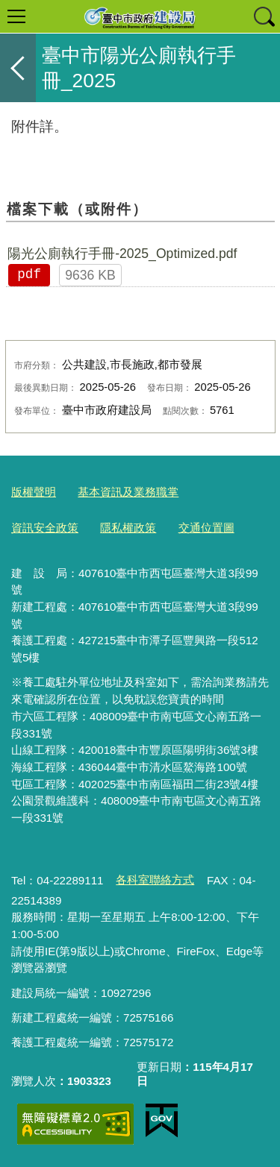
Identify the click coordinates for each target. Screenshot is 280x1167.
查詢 (263, 16)
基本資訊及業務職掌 (128, 491)
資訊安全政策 (44, 527)
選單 (16, 16)
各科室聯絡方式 (155, 879)
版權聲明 (33, 491)
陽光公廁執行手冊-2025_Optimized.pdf (122, 253)
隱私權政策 (128, 527)
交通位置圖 (206, 527)
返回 (18, 68)
